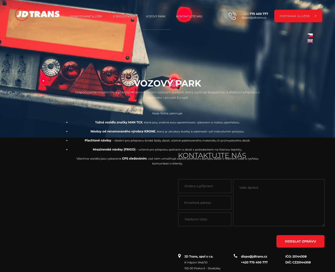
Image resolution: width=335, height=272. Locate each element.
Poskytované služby (86, 16)
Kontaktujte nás (189, 16)
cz (310, 35)
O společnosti (124, 16)
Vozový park (156, 16)
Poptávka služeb (298, 15)
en (310, 41)
